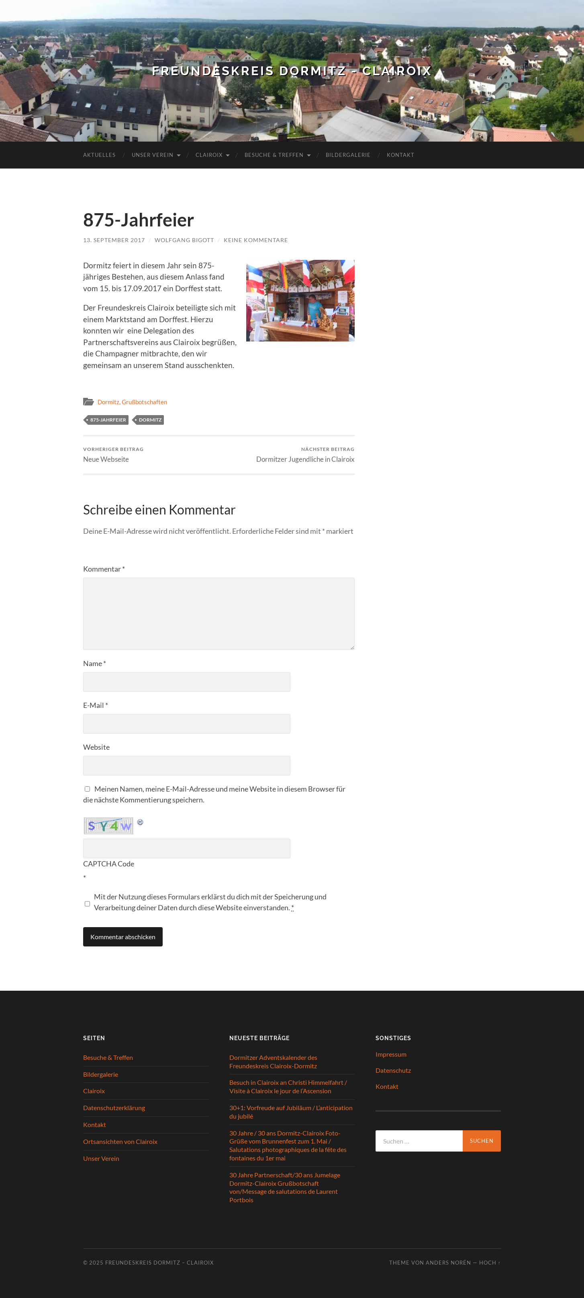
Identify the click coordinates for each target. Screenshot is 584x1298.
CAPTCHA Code (108, 863)
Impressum (391, 1054)
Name (94, 663)
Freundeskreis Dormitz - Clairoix (291, 70)
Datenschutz (393, 1070)
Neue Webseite (113, 454)
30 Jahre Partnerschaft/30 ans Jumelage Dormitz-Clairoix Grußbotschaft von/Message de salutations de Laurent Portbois (284, 1186)
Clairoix (209, 155)
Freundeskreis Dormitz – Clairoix (159, 1262)
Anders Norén (448, 1262)
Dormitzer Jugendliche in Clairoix (305, 454)
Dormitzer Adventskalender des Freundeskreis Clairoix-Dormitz (273, 1061)
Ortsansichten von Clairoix (120, 1141)
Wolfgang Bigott (184, 240)
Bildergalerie (348, 155)
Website (96, 747)
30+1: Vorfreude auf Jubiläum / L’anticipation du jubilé (291, 1112)
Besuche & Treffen (274, 155)
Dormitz (108, 401)
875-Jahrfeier (108, 420)
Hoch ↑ (490, 1262)
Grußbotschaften (144, 401)
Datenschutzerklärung (114, 1107)
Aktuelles (99, 155)
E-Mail (95, 705)
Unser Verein (153, 155)
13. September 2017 (114, 240)
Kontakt (401, 155)
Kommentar (104, 568)
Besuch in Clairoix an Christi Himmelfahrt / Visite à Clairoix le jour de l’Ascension (288, 1086)
